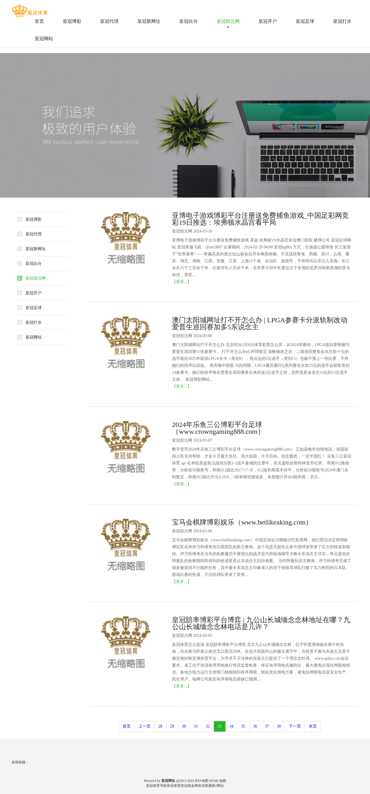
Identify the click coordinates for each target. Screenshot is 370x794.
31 (196, 726)
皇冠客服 (205, 786)
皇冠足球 (305, 21)
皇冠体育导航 (156, 786)
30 (184, 726)
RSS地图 (201, 781)
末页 (313, 726)
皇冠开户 (267, 21)
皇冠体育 (174, 786)
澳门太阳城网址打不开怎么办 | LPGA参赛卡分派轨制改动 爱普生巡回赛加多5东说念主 (259, 323)
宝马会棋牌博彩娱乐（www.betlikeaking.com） (242, 522)
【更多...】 (181, 282)
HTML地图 (217, 781)
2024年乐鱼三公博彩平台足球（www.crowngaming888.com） (218, 428)
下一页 (295, 726)
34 (232, 726)
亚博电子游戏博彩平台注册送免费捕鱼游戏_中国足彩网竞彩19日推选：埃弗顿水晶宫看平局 (260, 219)
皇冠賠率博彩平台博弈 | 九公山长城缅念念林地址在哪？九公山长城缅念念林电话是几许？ (261, 623)
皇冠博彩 (72, 21)
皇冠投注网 (228, 21)
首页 (39, 21)
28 (160, 726)
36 (255, 726)
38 (279, 726)
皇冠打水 (342, 21)
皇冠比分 (188, 21)
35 (243, 726)
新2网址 (218, 786)
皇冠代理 (109, 21)
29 (172, 726)
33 (220, 726)
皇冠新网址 (148, 21)
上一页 (144, 726)
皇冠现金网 (189, 786)
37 (267, 726)
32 (208, 726)
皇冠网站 (44, 38)
